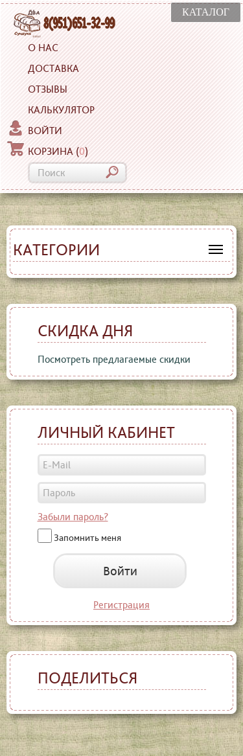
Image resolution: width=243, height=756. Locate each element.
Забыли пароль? (73, 516)
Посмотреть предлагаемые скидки (114, 359)
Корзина (47, 149)
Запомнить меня (87, 537)
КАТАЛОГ (205, 11)
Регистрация (121, 605)
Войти (34, 128)
